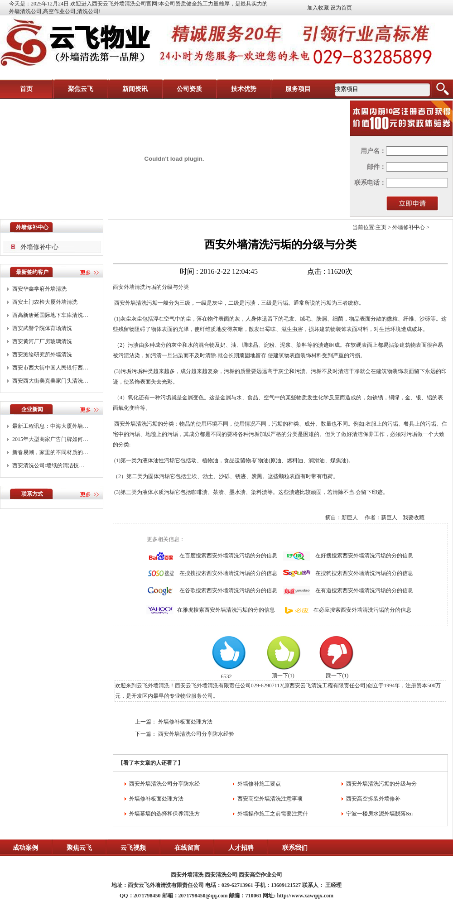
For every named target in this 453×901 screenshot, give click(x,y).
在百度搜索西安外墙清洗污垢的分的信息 (228, 555)
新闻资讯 (135, 89)
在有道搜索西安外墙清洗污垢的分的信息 (364, 590)
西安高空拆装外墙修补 (373, 799)
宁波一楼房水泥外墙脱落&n (379, 813)
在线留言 (187, 847)
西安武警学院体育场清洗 (42, 328)
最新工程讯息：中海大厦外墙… (50, 426)
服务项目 (298, 89)
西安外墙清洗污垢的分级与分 (381, 784)
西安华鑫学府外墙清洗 (39, 289)
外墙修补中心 (39, 247)
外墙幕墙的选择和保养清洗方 (164, 813)
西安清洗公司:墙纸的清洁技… (48, 465)
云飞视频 (133, 847)
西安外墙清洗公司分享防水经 (164, 784)
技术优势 (243, 89)
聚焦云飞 (80, 89)
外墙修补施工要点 (259, 784)
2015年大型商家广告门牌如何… (50, 439)
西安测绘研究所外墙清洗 (42, 354)
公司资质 (189, 89)
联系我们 (295, 847)
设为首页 (341, 8)
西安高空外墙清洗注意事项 (270, 799)
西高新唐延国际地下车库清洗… (50, 315)
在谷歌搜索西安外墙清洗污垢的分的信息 (228, 590)
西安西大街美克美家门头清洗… (50, 381)
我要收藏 (413, 517)
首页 (26, 89)
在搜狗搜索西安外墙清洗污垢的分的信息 (364, 573)
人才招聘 (241, 847)
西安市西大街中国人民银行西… (50, 367)
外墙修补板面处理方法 (185, 722)
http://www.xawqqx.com (305, 895)
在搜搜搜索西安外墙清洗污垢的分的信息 (228, 573)
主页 (381, 227)
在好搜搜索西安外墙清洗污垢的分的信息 (364, 555)
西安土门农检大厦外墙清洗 (44, 302)
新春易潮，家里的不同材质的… (50, 452)
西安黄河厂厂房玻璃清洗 (42, 341)
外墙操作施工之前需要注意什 (272, 813)
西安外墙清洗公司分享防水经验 (196, 734)
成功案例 (25, 847)
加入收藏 (318, 8)
